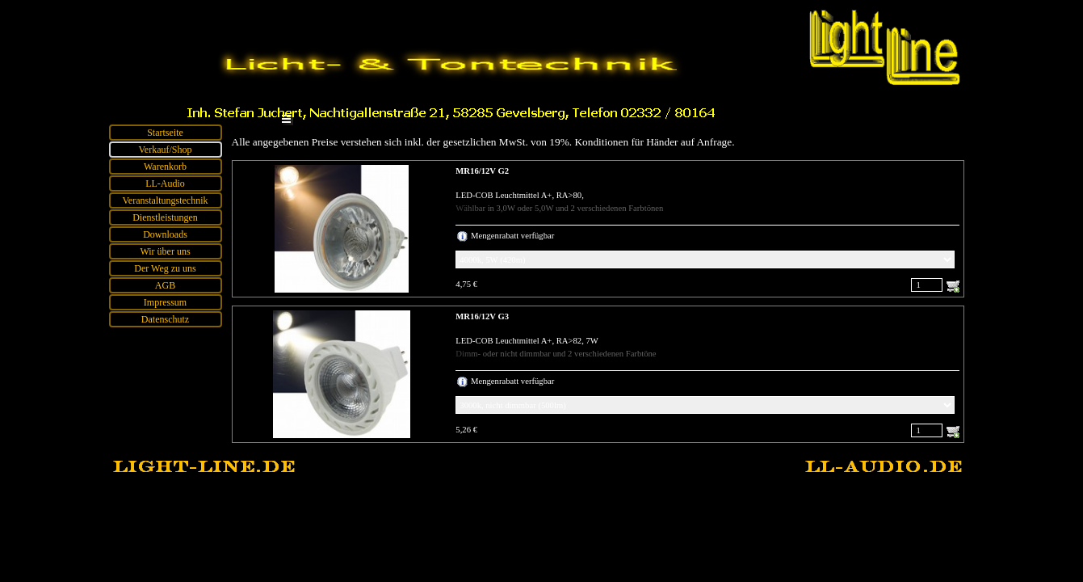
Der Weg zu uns (164, 268)
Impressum (165, 302)
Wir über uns (165, 251)
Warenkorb (165, 166)
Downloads (165, 234)
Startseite (165, 132)
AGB (165, 285)
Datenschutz (165, 319)
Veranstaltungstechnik (165, 200)
